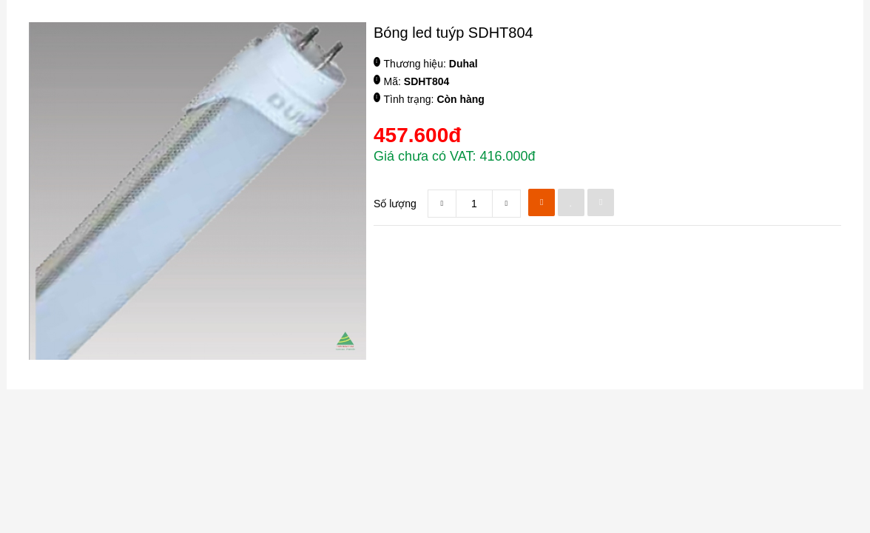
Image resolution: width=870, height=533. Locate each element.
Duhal (463, 64)
